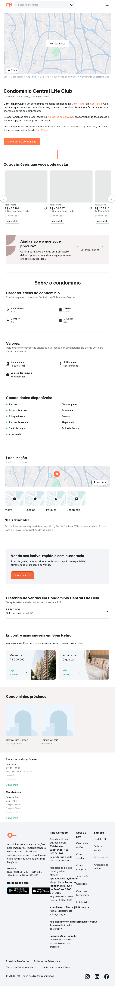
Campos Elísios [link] (13, 808)
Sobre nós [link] (82, 876)
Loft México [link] (83, 902)
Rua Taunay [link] (12, 764)
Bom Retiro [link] (11, 801)
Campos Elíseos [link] (14, 804)
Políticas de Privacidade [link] (47, 961)
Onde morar (17, 76)
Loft (5, 76)
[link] (90, 249)
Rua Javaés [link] (12, 779)
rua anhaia (46, 743)
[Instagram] (87, 977)
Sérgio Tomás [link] (13, 767)
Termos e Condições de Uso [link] (22, 967)
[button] (57, 476)
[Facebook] (106, 977)
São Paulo (96, 103)
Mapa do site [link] (101, 857)
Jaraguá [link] (10, 775)
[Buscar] (71, 4)
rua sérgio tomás (14, 743)
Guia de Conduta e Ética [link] (56, 967)
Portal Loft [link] (100, 839)
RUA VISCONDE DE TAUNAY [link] (20, 771)
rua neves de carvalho (60, 116)
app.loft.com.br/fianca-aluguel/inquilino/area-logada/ (64, 882)
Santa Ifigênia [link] (12, 797)
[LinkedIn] (97, 977)
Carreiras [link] (81, 883)
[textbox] (44, 4)
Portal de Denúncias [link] (17, 961)
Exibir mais (14, 785)
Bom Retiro (78, 103)
